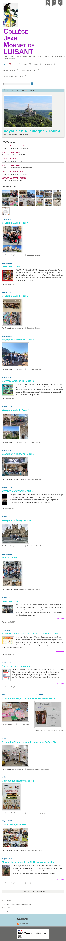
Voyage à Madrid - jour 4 (11, 152)
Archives (7, 907)
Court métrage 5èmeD (14, 824)
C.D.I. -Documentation (42, 769)
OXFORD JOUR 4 (9, 159)
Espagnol (37, 255)
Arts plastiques (39, 850)
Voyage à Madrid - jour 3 (11, 165)
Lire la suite (60, 618)
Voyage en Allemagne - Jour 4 (32, 131)
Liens (6, 911)
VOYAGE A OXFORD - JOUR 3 (14, 178)
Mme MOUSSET (10, 284)
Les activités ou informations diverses (17, 904)
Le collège (7, 900)
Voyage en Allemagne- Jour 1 (18, 520)
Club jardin (30, 883)
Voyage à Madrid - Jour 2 (15, 410)
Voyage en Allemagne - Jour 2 (18, 454)
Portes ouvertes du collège (16, 666)
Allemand (30, 90)
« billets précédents (28, 891)
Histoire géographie (41, 813)
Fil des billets (24, 924)
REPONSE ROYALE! (45, 698)
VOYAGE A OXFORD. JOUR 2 (18, 491)
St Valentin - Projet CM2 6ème (18, 698)
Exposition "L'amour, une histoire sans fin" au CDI (29, 742)
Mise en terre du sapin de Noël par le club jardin (28, 862)
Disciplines (30, 255)
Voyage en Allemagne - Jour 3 (13, 172)
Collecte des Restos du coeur (18, 781)
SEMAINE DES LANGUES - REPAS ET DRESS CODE (30, 633)
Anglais (28, 724)
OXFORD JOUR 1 (11, 601)
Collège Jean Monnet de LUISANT (19, 41)
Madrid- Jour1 (9, 557)
